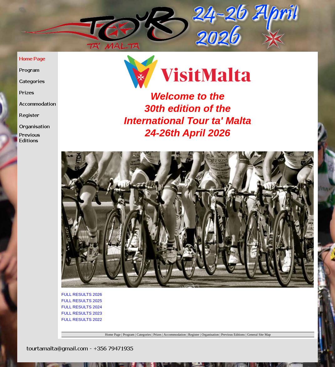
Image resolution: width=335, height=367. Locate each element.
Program (128, 334)
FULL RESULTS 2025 (81, 300)
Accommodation (175, 334)
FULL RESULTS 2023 (81, 313)
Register (193, 334)
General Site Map (259, 334)
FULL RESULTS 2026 (81, 294)
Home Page (113, 334)
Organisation (210, 334)
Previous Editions (233, 334)
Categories (144, 334)
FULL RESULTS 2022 (81, 319)
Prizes (157, 334)
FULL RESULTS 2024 (81, 307)
